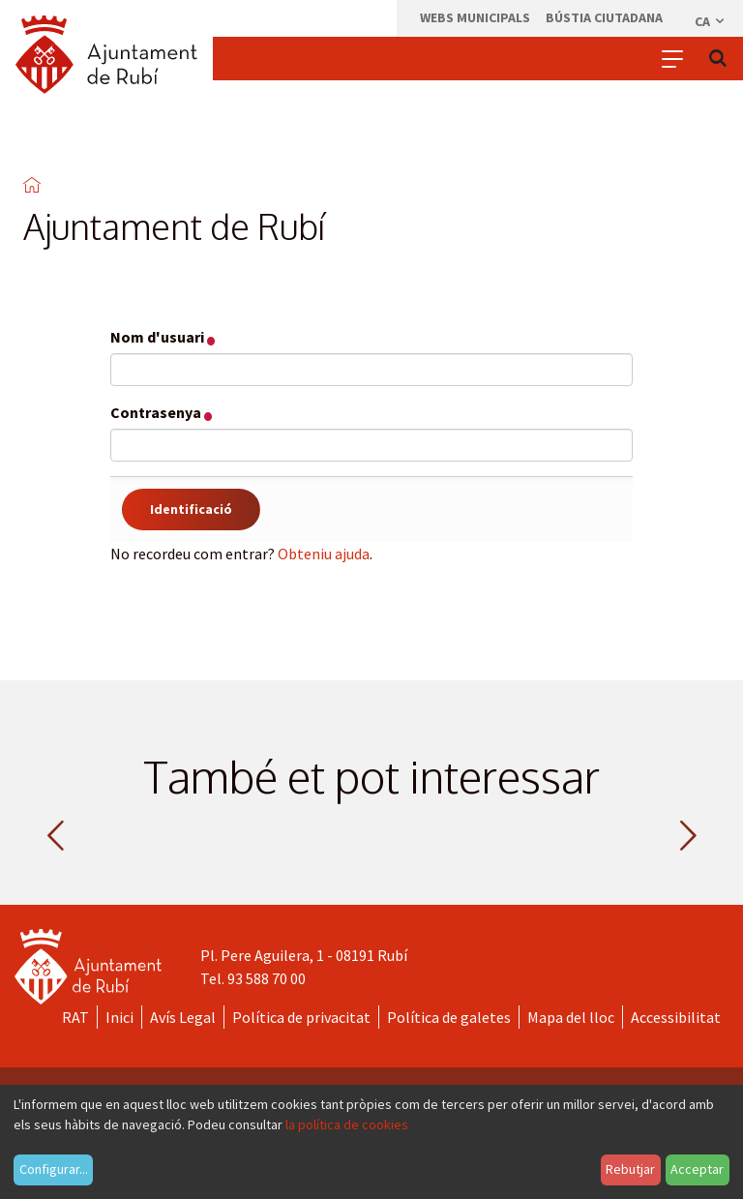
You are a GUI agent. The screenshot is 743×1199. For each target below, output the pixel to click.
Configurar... (53, 1169)
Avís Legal (183, 1017)
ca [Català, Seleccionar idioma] (711, 21)
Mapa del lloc (570, 1017)
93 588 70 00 (266, 978)
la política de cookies (346, 1124)
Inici (119, 1017)
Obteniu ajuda (324, 553)
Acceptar (697, 1169)
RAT (75, 1017)
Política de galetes (449, 1017)
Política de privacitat (301, 1017)
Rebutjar (630, 1169)
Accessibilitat (676, 1017)
